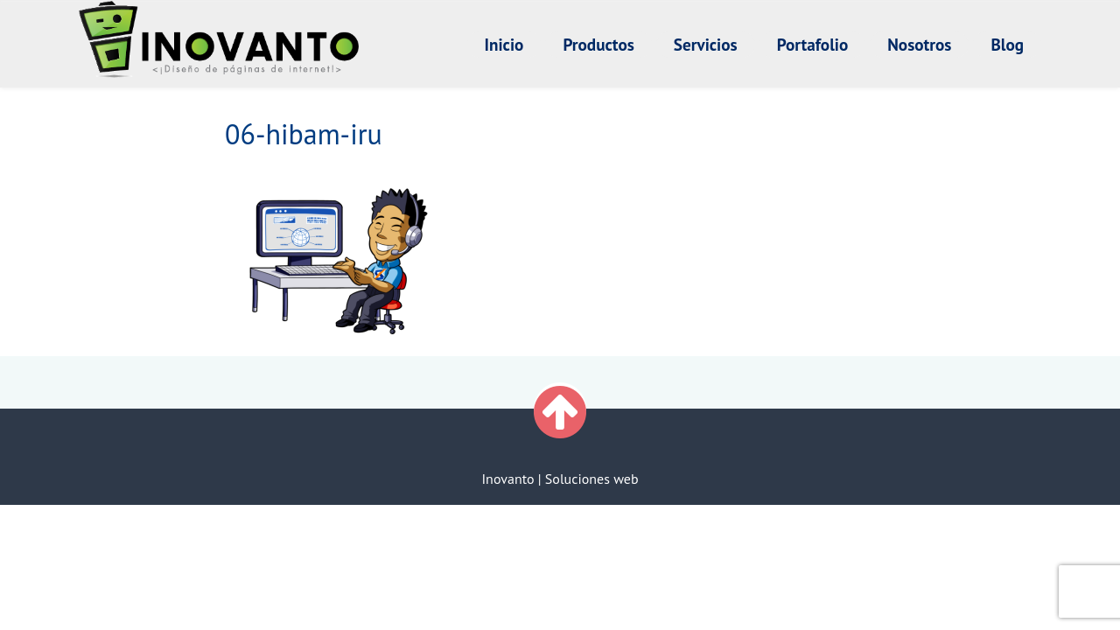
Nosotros (919, 44)
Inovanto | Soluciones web (559, 478)
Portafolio (813, 44)
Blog (1007, 44)
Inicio (504, 44)
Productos (598, 44)
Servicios (706, 44)
